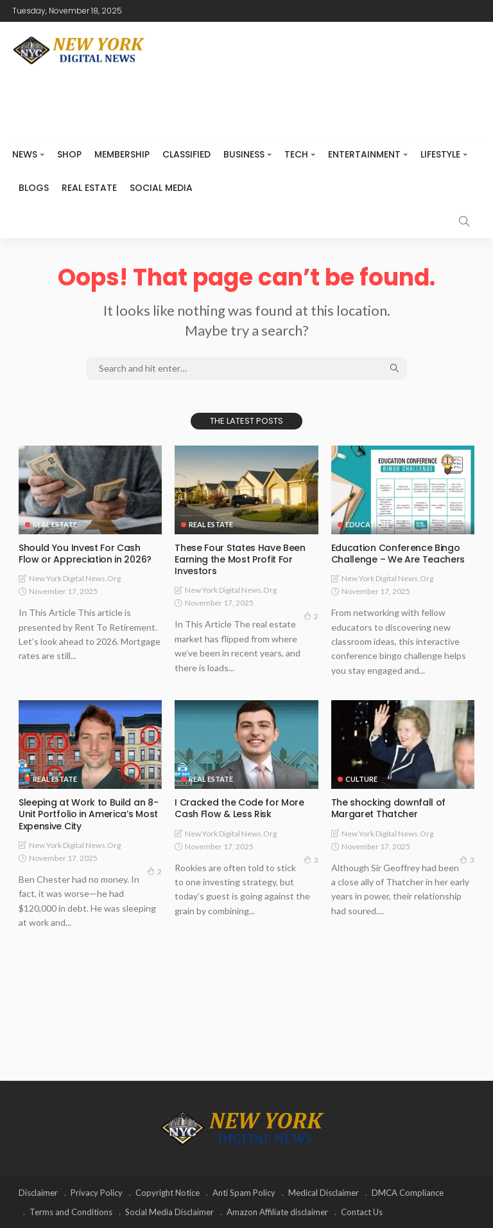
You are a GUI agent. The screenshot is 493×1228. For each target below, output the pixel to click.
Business (243, 154)
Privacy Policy (97, 1192)
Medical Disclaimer (323, 1192)
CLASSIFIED (186, 154)
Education (366, 524)
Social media (161, 187)
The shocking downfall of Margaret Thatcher (388, 808)
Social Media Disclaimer (169, 1212)
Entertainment (364, 154)
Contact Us (362, 1212)
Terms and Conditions (71, 1212)
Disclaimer (38, 1192)
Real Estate (89, 187)
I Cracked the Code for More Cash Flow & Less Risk (239, 808)
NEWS (24, 154)
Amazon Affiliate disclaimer (277, 1212)
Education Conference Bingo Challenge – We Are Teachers (398, 553)
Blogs (34, 187)
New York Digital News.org (75, 578)
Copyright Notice (167, 1192)
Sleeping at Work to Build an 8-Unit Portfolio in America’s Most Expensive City (88, 814)
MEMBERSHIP (122, 154)
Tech (296, 154)
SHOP (69, 154)
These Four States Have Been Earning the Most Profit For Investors (240, 559)
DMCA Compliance (408, 1192)
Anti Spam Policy (243, 1192)
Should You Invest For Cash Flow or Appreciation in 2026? (85, 553)
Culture (361, 778)
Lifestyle (440, 154)
